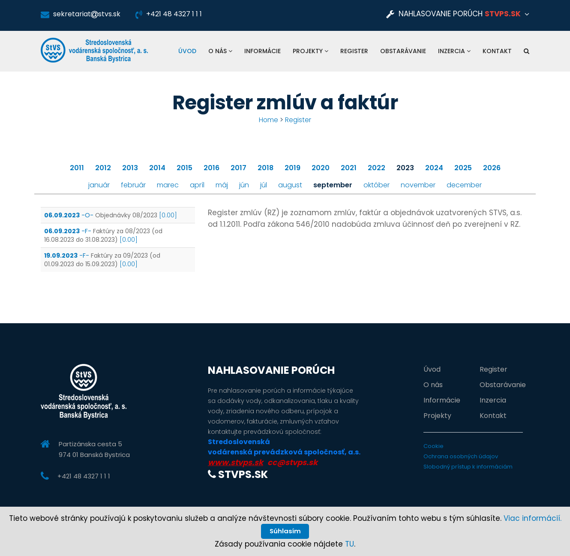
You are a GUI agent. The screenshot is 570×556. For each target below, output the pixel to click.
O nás (220, 51)
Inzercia (454, 51)
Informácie (262, 51)
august (290, 185)
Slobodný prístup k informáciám (468, 467)
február (133, 185)
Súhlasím (285, 530)
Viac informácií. (532, 515)
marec (168, 185)
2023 (405, 168)
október (376, 185)
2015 (184, 168)
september (332, 185)
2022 (376, 168)
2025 (463, 168)
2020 (321, 168)
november (418, 185)
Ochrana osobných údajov (460, 456)
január (99, 185)
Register (354, 51)
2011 (77, 168)
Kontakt (497, 51)
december (464, 185)
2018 (265, 168)
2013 (130, 168)
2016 (211, 168)
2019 (292, 168)
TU (349, 544)
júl (263, 185)
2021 (349, 168)
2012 (103, 168)
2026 (492, 168)
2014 (157, 168)
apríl (197, 185)
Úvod (187, 51)
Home (268, 120)
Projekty (310, 51)
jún (244, 185)
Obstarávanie (403, 51)
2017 (238, 168)
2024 (434, 168)
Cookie (433, 446)
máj (222, 185)
